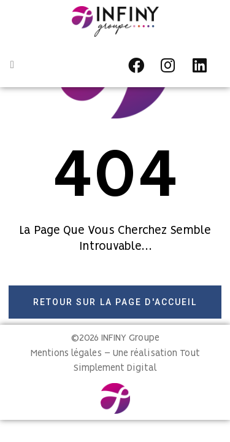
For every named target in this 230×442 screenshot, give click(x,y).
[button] (12, 64)
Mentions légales (66, 353)
